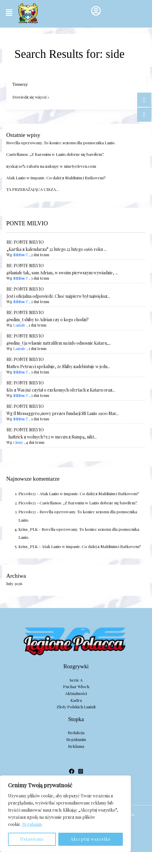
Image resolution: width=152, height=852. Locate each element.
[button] (9, 13)
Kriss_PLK (28, 529)
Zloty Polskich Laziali (76, 706)
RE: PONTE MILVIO (25, 242)
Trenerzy (20, 84)
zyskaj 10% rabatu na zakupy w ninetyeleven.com (51, 166)
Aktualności (76, 693)
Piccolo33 (27, 493)
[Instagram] (80, 771)
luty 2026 (14, 583)
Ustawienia (31, 839)
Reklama (76, 746)
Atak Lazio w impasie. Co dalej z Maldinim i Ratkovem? (56, 177)
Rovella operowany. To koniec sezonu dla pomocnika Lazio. (60, 142)
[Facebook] (71, 771)
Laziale (19, 324)
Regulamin (32, 824)
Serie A (76, 679)
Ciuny (18, 442)
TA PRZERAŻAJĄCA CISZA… (32, 189)
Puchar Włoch (76, 686)
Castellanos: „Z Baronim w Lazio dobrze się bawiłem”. (55, 154)
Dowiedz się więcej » (30, 96)
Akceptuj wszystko (90, 839)
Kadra (76, 700)
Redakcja (76, 732)
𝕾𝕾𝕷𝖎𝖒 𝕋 (20, 254)
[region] (65, 813)
